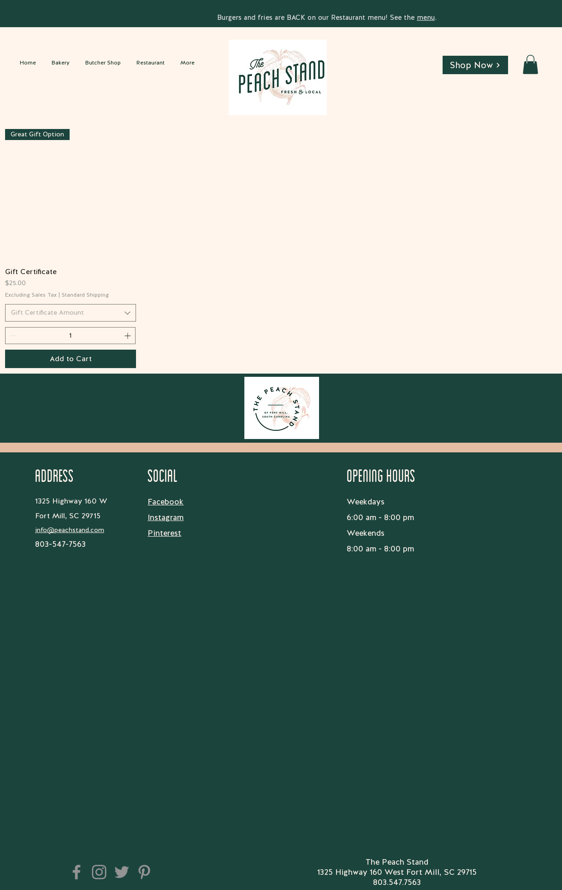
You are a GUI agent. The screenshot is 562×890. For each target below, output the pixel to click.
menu (426, 17)
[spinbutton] (70, 336)
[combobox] (70, 313)
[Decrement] (12, 336)
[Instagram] (99, 872)
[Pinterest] (144, 872)
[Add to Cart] (70, 359)
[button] (530, 64)
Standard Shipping (85, 295)
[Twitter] (121, 872)
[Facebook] (76, 872)
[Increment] (128, 336)
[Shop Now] (475, 65)
